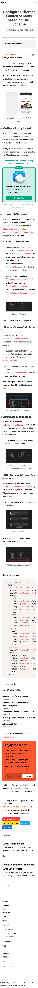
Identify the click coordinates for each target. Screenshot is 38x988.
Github (5, 955)
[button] (35, 2)
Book (4, 915)
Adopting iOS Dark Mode (12, 722)
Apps (4, 918)
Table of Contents (14, 44)
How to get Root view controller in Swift (18, 716)
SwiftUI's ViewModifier (11, 688)
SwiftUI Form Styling (13, 842)
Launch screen (8, 54)
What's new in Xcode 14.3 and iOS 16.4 (18, 710)
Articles (5, 904)
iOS (32, 30)
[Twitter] (25, 822)
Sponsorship (7, 928)
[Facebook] (7, 826)
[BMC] (10, 822)
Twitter (26, 783)
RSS (4, 948)
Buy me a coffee (9, 935)
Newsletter (6, 911)
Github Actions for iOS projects (15, 695)
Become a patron (9, 931)
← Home (6, 884)
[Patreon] (11, 818)
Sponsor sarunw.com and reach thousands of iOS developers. (19, 206)
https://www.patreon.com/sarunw (16, 805)
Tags (4, 908)
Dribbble (5, 952)
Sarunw (4, 3)
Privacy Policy (8, 965)
